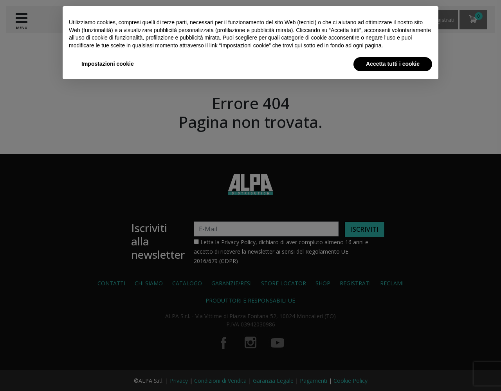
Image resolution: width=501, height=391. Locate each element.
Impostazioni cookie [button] (107, 64)
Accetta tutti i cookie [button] (393, 64)
